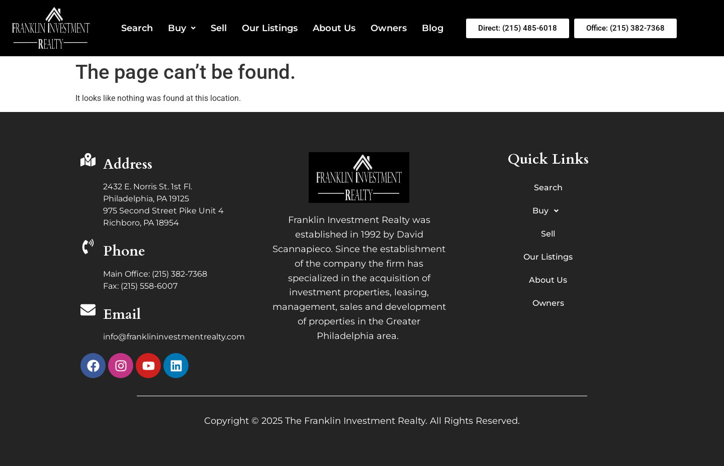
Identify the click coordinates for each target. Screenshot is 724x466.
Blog (432, 28)
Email (122, 314)
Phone (124, 251)
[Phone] (88, 248)
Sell (219, 28)
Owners (389, 28)
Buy (182, 28)
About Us (334, 28)
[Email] (88, 311)
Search (137, 28)
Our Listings (270, 28)
